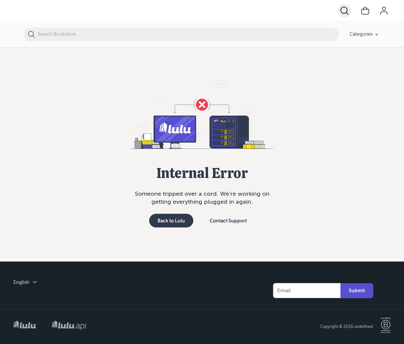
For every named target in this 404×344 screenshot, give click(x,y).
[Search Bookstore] (188, 34)
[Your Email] (306, 288)
